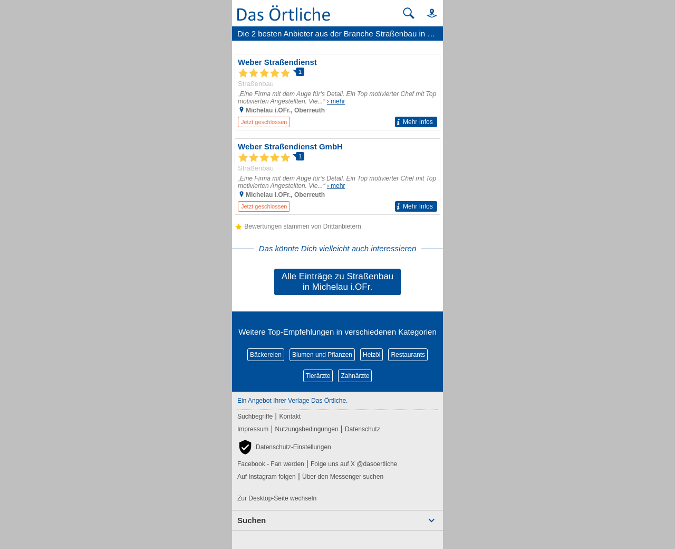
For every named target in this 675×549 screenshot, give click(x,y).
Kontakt (290, 416)
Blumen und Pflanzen (322, 354)
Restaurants (408, 354)
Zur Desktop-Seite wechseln (276, 498)
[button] (427, 13)
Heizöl (371, 354)
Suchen (251, 520)
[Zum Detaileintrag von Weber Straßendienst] (337, 92)
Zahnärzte (355, 376)
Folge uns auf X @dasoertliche (354, 464)
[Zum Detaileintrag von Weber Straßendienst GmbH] (337, 176)
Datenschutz (362, 429)
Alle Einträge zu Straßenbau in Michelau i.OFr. (338, 281)
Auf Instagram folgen (266, 476)
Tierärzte (318, 376)
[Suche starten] (409, 13)
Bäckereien (266, 354)
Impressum (252, 429)
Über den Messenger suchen (342, 476)
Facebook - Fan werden (270, 464)
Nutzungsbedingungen (307, 429)
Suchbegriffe (255, 416)
